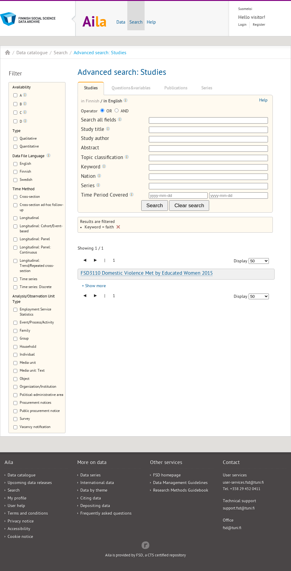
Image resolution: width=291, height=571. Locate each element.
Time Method (23, 189)
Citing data (90, 498)
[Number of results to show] (259, 261)
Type (16, 131)
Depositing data (95, 506)
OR (106, 111)
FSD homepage (167, 475)
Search (135, 22)
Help (151, 22)
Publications (175, 88)
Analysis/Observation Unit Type (33, 299)
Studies (91, 88)
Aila (7, 52)
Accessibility (19, 529)
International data (97, 483)
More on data (91, 463)
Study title (95, 130)
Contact (231, 463)
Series (206, 88)
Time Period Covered (107, 195)
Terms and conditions (28, 513)
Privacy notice (21, 521)
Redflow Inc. (145, 544)
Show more (95, 286)
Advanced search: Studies (100, 53)
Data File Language (28, 156)
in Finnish (91, 101)
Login (242, 25)
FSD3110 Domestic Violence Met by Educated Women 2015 (147, 274)
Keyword (93, 167)
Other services (166, 463)
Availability (21, 87)
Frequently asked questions (106, 513)
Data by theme (93, 490)
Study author (95, 139)
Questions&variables (131, 88)
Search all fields (101, 120)
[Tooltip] (25, 96)
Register (259, 25)
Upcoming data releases (30, 483)
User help (16, 506)
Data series (90, 475)
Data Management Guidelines (180, 483)
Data (120, 22)
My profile (17, 498)
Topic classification (105, 158)
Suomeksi (245, 9)
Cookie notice (20, 537)
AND (122, 111)
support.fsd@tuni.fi (239, 508)
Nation (91, 177)
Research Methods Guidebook (180, 490)
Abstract (90, 148)
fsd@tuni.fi (232, 528)
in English (113, 101)
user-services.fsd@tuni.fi (243, 483)
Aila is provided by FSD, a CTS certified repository (145, 555)
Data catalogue (32, 53)
